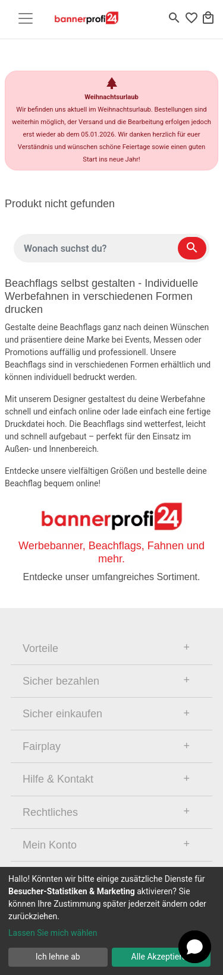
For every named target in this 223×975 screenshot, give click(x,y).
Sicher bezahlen (61, 681)
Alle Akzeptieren (161, 956)
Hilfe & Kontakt (58, 779)
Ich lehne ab (58, 956)
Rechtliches (50, 812)
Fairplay (42, 746)
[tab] (111, 648)
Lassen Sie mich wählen (52, 933)
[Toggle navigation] (26, 18)
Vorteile (40, 648)
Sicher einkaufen (62, 714)
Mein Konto (50, 845)
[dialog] (111, 921)
